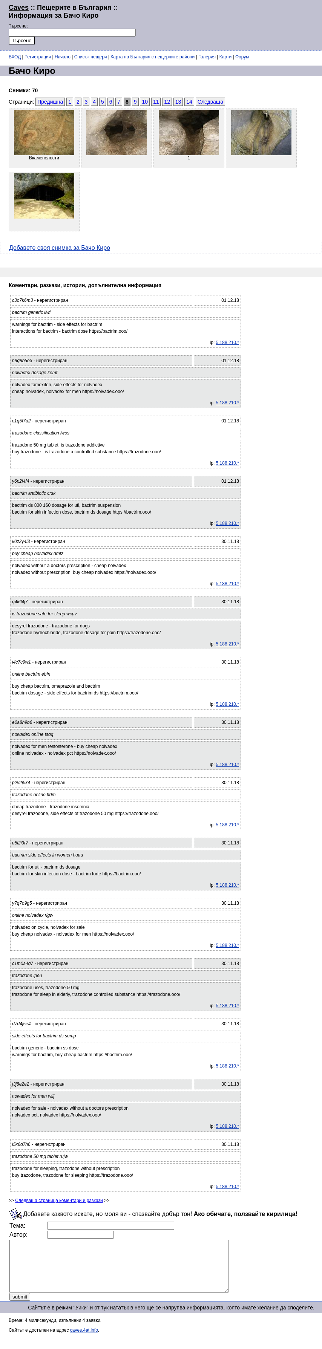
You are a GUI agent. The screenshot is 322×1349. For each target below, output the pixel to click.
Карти (225, 57)
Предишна (50, 102)
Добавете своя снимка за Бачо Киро (59, 248)
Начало (63, 57)
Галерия (207, 57)
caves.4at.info (84, 1340)
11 (156, 102)
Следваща (210, 102)
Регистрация (38, 57)
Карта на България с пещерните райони (152, 57)
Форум (242, 57)
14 (189, 102)
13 (178, 102)
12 (167, 102)
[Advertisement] (224, 24)
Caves (19, 7)
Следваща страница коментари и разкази (59, 1200)
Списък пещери (90, 57)
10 (145, 102)
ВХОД (15, 57)
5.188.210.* (227, 342)
